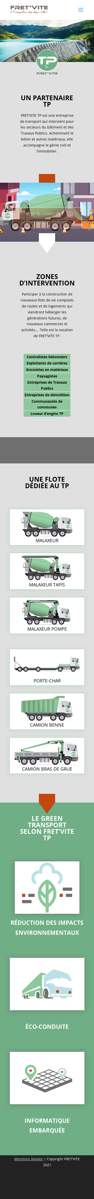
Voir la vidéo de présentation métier (44, 219)
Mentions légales (28, 1159)
